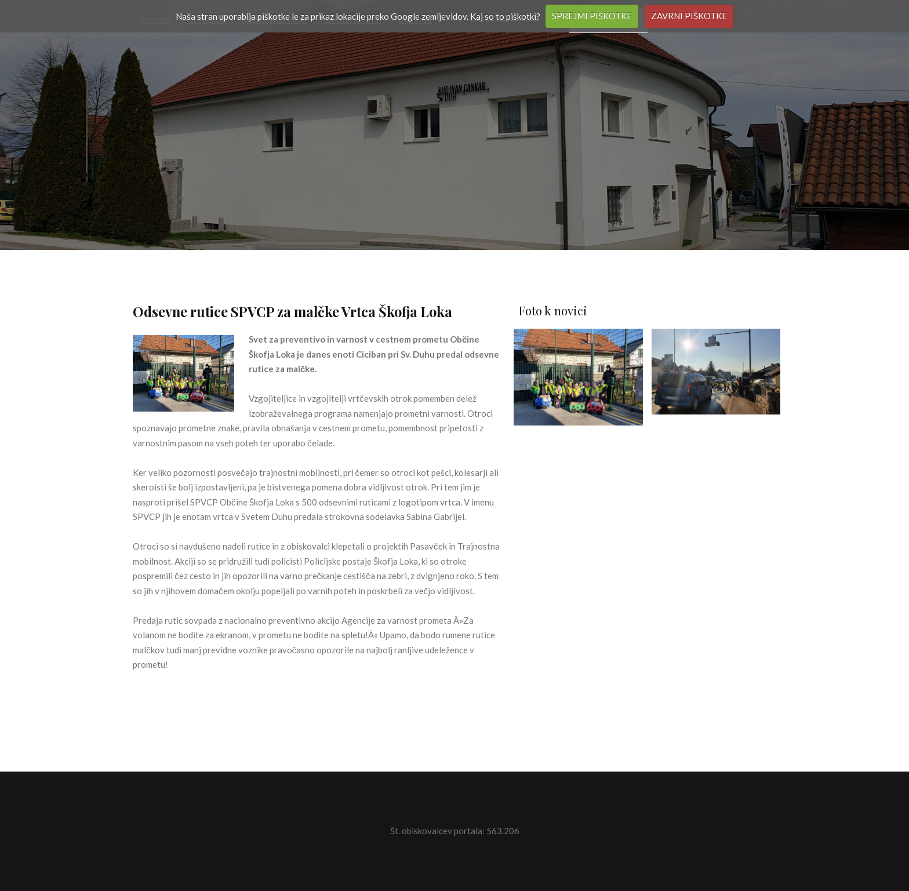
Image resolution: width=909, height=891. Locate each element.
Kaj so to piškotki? (505, 15)
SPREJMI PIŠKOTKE (592, 15)
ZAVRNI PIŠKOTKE (689, 15)
